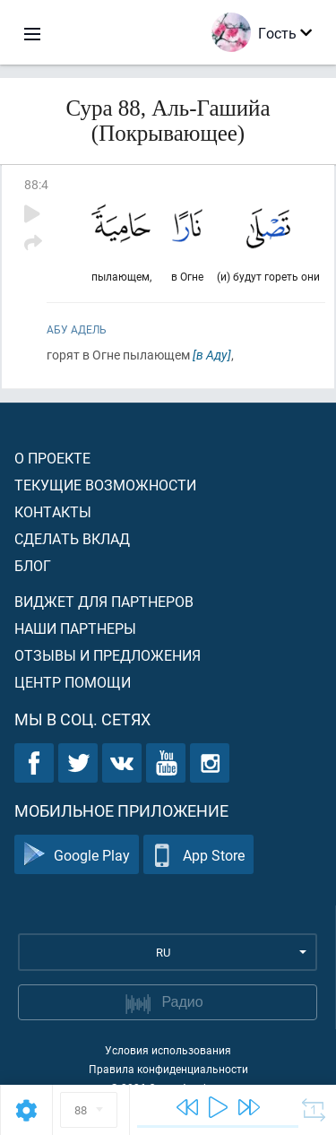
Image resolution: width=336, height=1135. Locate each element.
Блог (32, 565)
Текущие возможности (105, 484)
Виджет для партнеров (104, 601)
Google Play (76, 855)
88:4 (36, 184)
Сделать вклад (72, 538)
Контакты (52, 511)
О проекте (52, 457)
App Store (198, 855)
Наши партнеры (75, 628)
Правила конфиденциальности (168, 1068)
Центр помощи (72, 681)
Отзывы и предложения (107, 654)
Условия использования (168, 1050)
